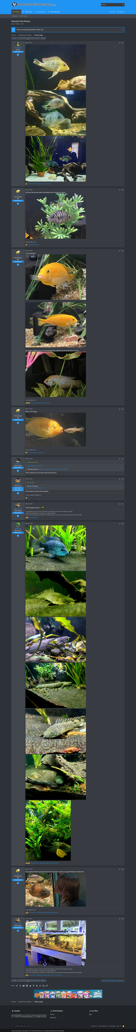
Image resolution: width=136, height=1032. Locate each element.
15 (38, 38)
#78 (123, 523)
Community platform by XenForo (27, 1031)
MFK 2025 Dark (20, 1026)
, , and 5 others (43, 912)
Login (90, 1014)
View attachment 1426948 (34, 466)
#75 (123, 459)
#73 (123, 251)
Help (118, 1026)
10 (33, 38)
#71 (123, 43)
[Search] (113, 4)
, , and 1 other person (39, 183)
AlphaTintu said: (31, 462)
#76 (123, 479)
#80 (123, 918)
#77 (123, 504)
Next (42, 38)
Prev (15, 38)
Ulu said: (29, 482)
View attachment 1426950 (60, 469)
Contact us (53, 1017)
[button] (33, 12)
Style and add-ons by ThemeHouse (54, 1031)
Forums (52, 1014)
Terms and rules (102, 1026)
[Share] (119, 43)
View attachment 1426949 (46, 469)
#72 (123, 190)
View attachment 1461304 (34, 488)
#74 (123, 409)
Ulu (14, 24)
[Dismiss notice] (122, 30)
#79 (123, 869)
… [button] (35, 38)
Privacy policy (112, 1026)
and (33, 244)
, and (39, 403)
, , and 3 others (44, 863)
